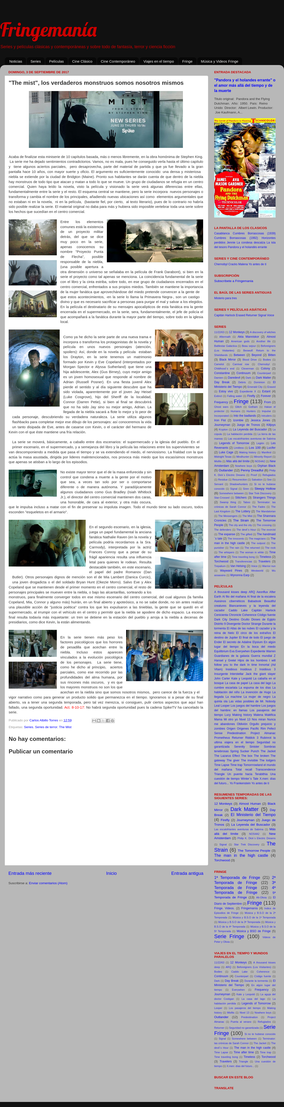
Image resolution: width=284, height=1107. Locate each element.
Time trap (236, 765)
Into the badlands (244, 415)
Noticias (15, 61)
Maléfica (270, 715)
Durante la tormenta (256, 980)
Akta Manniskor (248, 336)
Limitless (239, 447)
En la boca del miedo (258, 646)
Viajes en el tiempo (158, 61)
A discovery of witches (263, 332)
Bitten (272, 355)
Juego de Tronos (248, 425)
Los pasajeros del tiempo (245, 1008)
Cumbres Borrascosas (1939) (254, 233)
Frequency (221, 402)
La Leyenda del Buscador (250, 429)
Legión (260, 443)
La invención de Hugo (256, 692)
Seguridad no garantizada (244, 1027)
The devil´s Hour (246, 529)
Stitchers (240, 497)
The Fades (258, 506)
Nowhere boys (243, 465)
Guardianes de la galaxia (231, 656)
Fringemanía (48, 29)
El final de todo (249, 637)
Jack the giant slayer (260, 674)
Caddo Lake (238, 610)
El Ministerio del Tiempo (253, 814)
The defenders (222, 529)
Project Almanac (263, 733)
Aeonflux (262, 592)
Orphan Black (267, 466)
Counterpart (264, 373)
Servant (218, 484)
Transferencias (243, 561)
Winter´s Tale (249, 778)
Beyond (256, 355)
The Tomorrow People (254, 850)
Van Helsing (238, 566)
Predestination (236, 733)
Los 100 (255, 447)
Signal (262, 315)
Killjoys (271, 425)
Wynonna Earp (240, 575)
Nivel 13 (244, 719)
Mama (218, 719)
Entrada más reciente (30, 873)
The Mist (65, 727)
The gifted (246, 534)
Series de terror (46, 727)
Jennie (231, 242)
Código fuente (266, 615)
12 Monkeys (237, 332)
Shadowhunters (239, 484)
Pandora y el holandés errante (247, 247)
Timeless (265, 557)
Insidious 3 (267, 669)
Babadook (254, 601)
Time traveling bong (243, 556)
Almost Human (250, 803)
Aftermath (225, 336)
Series (36, 61)
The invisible (249, 760)
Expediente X (248, 391)
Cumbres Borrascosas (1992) (236, 238)
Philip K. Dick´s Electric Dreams (256, 838)
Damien (218, 377)
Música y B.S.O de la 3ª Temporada (239, 922)
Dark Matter (263, 377)
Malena (243, 264)
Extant (266, 391)
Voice (270, 315)
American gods (240, 341)
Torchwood (221, 561)
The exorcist (268, 529)
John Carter (222, 678)
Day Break (222, 382)
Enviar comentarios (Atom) (48, 883)
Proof (254, 475)
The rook (270, 547)
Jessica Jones (260, 420)
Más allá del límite (238, 461)
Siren (246, 488)
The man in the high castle (241, 855)
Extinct (218, 396)
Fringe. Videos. (224, 908)
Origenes (243, 728)
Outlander (226, 470)
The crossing (264, 525)
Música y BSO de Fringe (254, 931)
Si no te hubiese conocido (260, 1034)
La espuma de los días (255, 687)
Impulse (266, 411)
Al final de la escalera (261, 596)
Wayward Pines (231, 570)
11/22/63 (219, 332)
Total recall (244, 769)
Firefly (251, 396)
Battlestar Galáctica (225, 345)
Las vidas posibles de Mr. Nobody (252, 701)
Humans (235, 411)
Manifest (266, 452)
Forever (266, 396)
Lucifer (271, 447)
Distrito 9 (220, 624)
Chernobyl (220, 264)
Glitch (238, 406)
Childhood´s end (224, 368)
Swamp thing (228, 502)
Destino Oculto (239, 619)
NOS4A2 (260, 461)
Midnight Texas (223, 456)
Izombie (238, 420)
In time (252, 664)
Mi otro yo (231, 719)
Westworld (257, 570)
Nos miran (259, 719)
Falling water (234, 396)
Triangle (219, 774)
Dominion (259, 382)
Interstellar (237, 674)
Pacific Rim (258, 728)
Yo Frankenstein (240, 783)
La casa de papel (236, 683)
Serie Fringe (229, 936)
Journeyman (222, 425)
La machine (234, 696)
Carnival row (240, 364)
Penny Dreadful (252, 470)
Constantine (222, 373)
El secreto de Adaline (237, 642)
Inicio (111, 873)
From (267, 402)
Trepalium (220, 566)
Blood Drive (250, 359)
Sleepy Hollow (265, 488)
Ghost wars (221, 406)
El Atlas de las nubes (241, 628)
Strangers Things (264, 497)
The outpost (258, 543)
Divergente (233, 624)
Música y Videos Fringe (220, 61)
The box (246, 756)
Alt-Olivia (261, 897)
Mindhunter (242, 456)
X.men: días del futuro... (240, 1066)
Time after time (244, 1052)
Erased (240, 315)
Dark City (220, 619)
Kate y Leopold (241, 678)
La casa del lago (260, 683)
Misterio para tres (225, 298)
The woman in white (252, 552)
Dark (248, 377)
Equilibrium (221, 651)
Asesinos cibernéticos (229, 601)
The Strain (241, 520)
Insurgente (221, 674)
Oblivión (242, 724)
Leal (217, 705)
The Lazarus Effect (227, 756)
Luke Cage (226, 452)
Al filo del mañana (234, 596)
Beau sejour (249, 345)
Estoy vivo (226, 391)
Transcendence (266, 769)
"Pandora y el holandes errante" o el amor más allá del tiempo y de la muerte (244, 85)
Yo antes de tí (257, 264)
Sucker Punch (249, 751)
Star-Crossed (222, 497)
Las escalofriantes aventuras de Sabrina (252, 438)
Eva (232, 651)
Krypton (223, 429)
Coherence (249, 615)
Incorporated (221, 415)
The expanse (226, 534)
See (269, 479)
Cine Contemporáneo (118, 61)
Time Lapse (221, 765)
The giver (233, 760)
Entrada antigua (187, 873)
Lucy (228, 715)
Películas (56, 61)
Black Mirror (227, 359)
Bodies (267, 359)
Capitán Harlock (224, 315)
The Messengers (228, 515)
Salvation (257, 479)
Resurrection (239, 479)
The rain (234, 547)
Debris (242, 382)
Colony (265, 368)
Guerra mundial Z (263, 656)
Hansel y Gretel (225, 660)
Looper (225, 705)
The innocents (236, 538)
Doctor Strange (251, 624)
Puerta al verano (241, 1021)
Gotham (253, 406)
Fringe (187, 61)
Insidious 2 (248, 669)
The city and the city (240, 525)
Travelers (264, 561)
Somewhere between (231, 493)
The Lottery (242, 511)
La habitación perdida (239, 434)
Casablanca (222, 233)
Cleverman (247, 368)
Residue (223, 479)
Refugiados (269, 475)
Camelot (219, 364)
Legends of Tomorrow (234, 443)
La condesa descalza (251, 242)
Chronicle (235, 615)
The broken (261, 756)
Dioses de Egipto (263, 619)
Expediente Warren (263, 651)
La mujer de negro (257, 696)
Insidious (231, 669)
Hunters (251, 411)
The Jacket (268, 751)
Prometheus (222, 737)
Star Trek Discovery (260, 493)
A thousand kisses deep (230, 592)
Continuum (243, 373)
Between (239, 355)
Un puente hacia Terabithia (247, 774)
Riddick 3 (251, 737)
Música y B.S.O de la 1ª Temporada (254, 917)
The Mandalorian (266, 511)
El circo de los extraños (253, 633)
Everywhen (242, 651)
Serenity (239, 746)
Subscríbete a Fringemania (233, 281)
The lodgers (267, 760)
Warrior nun (269, 566)
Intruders (266, 415)
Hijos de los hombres (252, 660)
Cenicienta (221, 615)
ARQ (252, 592)
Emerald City (254, 386)
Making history (247, 452)
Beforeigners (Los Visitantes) (254, 967)
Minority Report (262, 456)
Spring (234, 751)
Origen (231, 728)
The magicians (257, 538)
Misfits (218, 461)
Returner (251, 315)
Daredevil (234, 377)
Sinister (254, 746)
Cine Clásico (82, 61)
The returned (252, 547)
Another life (263, 341)
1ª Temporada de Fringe (237, 877)
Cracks (233, 264)
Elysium (257, 642)
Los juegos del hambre (245, 705)
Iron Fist (220, 420)
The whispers (226, 552)
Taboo (246, 502)
